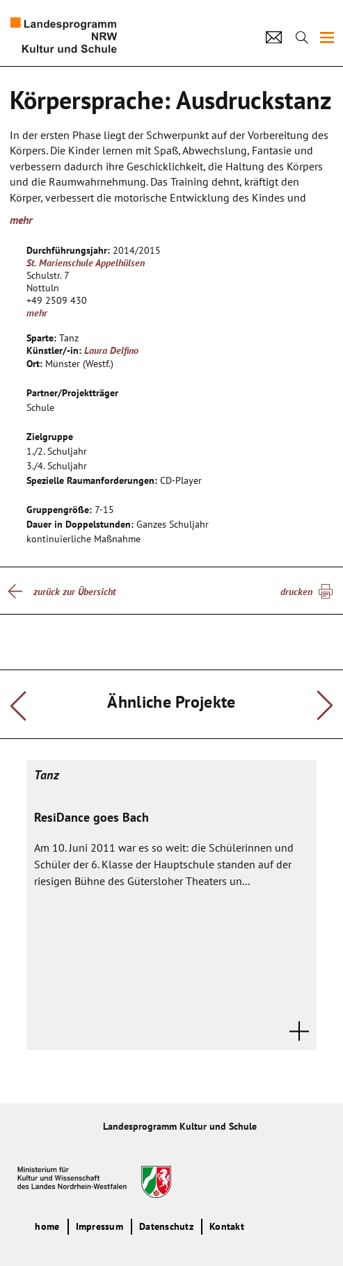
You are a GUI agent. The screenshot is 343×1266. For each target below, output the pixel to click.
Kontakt (226, 1226)
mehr (21, 220)
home (47, 1226)
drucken (296, 591)
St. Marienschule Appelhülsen (85, 263)
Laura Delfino (111, 350)
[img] (327, 37)
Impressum (99, 1226)
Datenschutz (166, 1226)
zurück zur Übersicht (74, 591)
